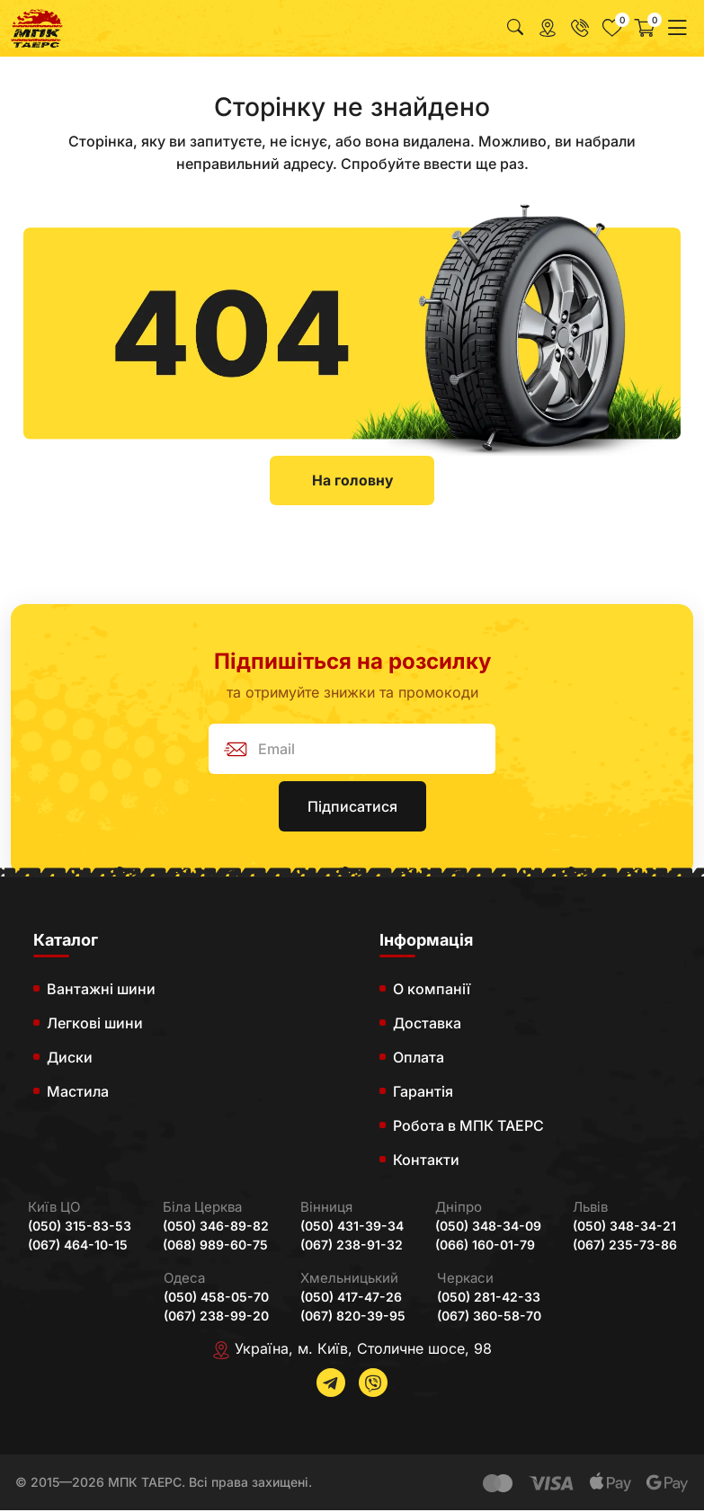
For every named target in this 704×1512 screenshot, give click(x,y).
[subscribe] (369, 749)
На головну (352, 481)
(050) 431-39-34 (352, 1227)
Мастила (78, 1092)
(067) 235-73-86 (625, 1246)
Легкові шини (95, 1024)
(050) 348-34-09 (488, 1227)
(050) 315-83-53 (79, 1227)
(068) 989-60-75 (215, 1246)
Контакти (426, 1161)
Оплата (418, 1058)
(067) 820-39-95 (352, 1317)
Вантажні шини (101, 990)
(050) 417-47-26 (351, 1299)
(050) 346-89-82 (216, 1227)
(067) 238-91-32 (351, 1246)
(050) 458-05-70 (216, 1299)
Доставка (427, 1024)
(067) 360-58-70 (489, 1317)
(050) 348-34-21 (624, 1227)
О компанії (431, 990)
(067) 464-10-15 (78, 1246)
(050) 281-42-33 (488, 1299)
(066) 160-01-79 (485, 1246)
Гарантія (423, 1092)
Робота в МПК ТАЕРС (468, 1126)
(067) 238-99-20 (216, 1317)
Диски (70, 1058)
